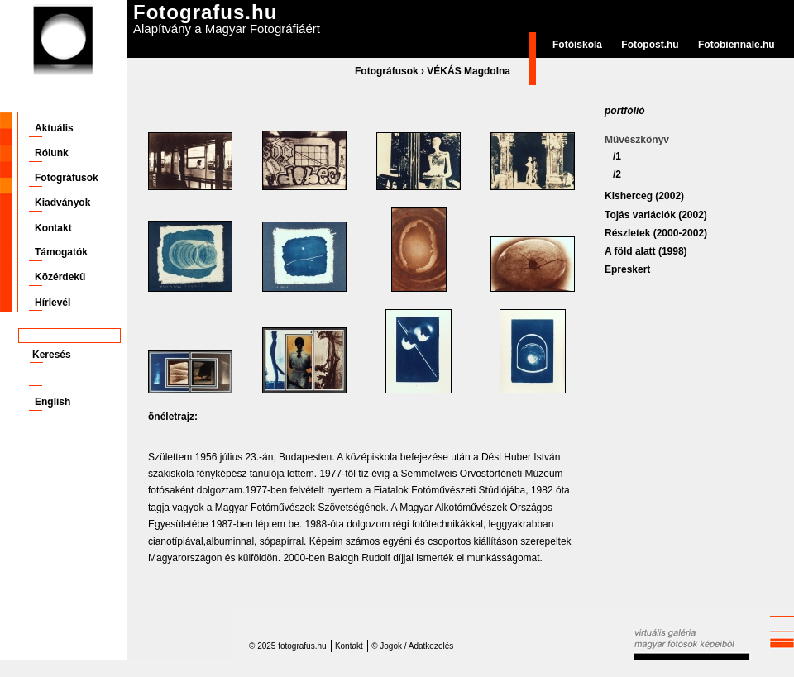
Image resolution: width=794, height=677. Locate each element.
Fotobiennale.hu (736, 44)
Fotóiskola (577, 44)
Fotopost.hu (649, 44)
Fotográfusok (387, 71)
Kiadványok (62, 202)
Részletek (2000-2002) (656, 233)
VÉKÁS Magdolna (468, 71)
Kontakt (53, 228)
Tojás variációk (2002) (656, 215)
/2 (617, 174)
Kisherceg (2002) (644, 196)
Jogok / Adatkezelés (416, 646)
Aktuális (54, 128)
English (52, 402)
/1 (617, 156)
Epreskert (627, 269)
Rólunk (52, 153)
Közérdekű (60, 277)
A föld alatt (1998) (646, 251)
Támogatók (61, 252)
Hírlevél (52, 302)
